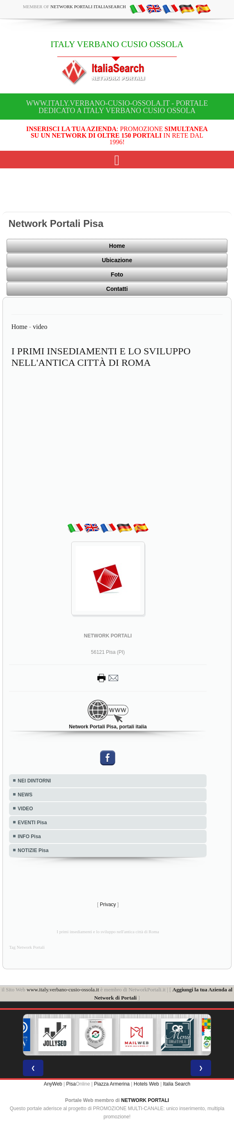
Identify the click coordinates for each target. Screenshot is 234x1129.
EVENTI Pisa (32, 822)
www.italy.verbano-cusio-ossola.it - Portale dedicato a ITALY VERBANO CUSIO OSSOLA (117, 107)
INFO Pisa (29, 836)
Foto (117, 274)
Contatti (117, 289)
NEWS (25, 795)
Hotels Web (146, 1084)
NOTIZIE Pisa (33, 850)
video (40, 326)
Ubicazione (117, 260)
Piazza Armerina (112, 1084)
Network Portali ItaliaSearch (88, 6)
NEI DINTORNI (34, 781)
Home (117, 246)
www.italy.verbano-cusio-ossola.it (63, 989)
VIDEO (25, 809)
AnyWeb (53, 1084)
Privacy (108, 904)
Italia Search (176, 1084)
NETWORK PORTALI (145, 1100)
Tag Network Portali (27, 947)
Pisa (71, 1084)
